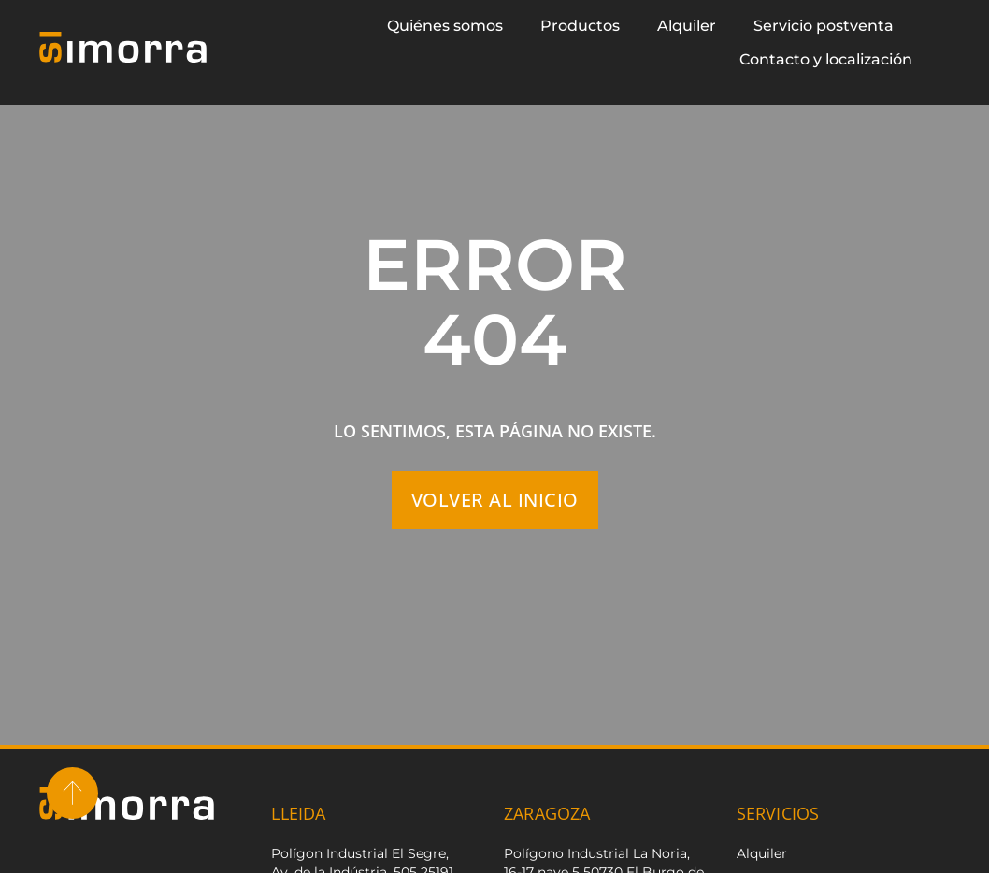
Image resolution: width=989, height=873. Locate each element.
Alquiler (686, 26)
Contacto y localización (825, 59)
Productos (580, 26)
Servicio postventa (823, 26)
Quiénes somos (445, 26)
